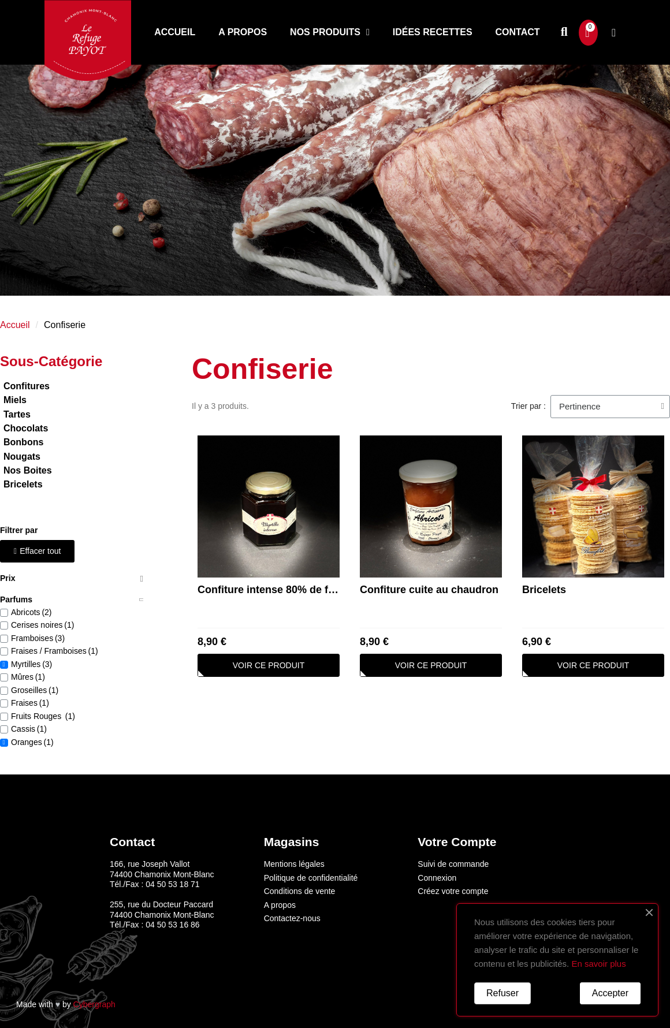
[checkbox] (4, 613)
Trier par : (528, 406)
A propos (242, 32)
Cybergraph (94, 1004)
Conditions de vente (300, 891)
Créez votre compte (453, 891)
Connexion (437, 877)
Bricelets (544, 589)
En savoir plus (598, 964)
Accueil (174, 32)
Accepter (610, 993)
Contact (518, 32)
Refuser (502, 993)
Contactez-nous (292, 918)
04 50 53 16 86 (172, 924)
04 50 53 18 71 (172, 884)
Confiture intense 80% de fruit (271, 589)
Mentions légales (294, 864)
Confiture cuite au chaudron (429, 589)
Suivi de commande (453, 864)
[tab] (71, 579)
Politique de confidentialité (311, 877)
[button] (564, 32)
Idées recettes (432, 32)
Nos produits (330, 32)
